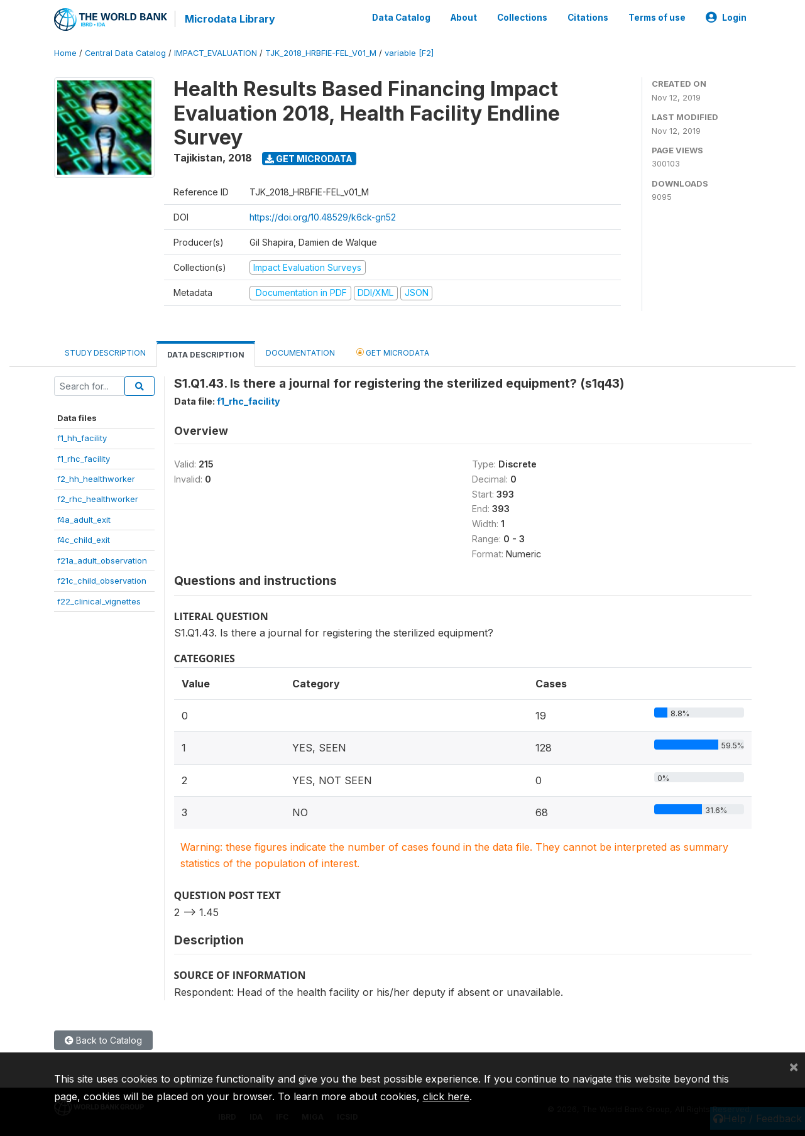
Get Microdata (309, 158)
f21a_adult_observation (102, 560)
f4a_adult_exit (84, 520)
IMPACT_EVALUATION (215, 53)
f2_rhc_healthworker (97, 499)
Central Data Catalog (125, 53)
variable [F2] (409, 53)
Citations (587, 18)
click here (446, 1096)
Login (726, 18)
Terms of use (657, 18)
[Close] (794, 1066)
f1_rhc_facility (83, 458)
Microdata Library (230, 19)
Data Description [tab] (205, 354)
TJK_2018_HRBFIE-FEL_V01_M (320, 53)
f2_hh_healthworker (96, 479)
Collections (522, 18)
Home (65, 53)
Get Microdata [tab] (392, 352)
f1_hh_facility (82, 438)
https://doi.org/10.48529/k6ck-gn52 (322, 217)
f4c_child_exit (83, 540)
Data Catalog (401, 18)
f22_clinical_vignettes (99, 601)
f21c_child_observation (101, 581)
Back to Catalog (103, 1040)
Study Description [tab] (105, 353)
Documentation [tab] (300, 353)
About (464, 18)
